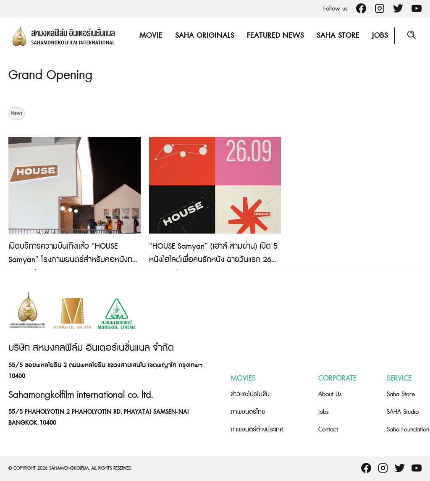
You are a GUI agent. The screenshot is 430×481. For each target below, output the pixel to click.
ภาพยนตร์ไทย (248, 412)
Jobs (380, 35)
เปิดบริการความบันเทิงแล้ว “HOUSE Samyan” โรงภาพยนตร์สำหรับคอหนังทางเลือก (73, 259)
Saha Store (338, 35)
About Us (330, 394)
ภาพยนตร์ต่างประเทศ (257, 429)
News (16, 113)
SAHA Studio (403, 412)
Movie (151, 35)
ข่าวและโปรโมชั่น (250, 394)
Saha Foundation (408, 429)
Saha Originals (204, 35)
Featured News (275, 35)
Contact (328, 429)
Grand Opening (50, 75)
